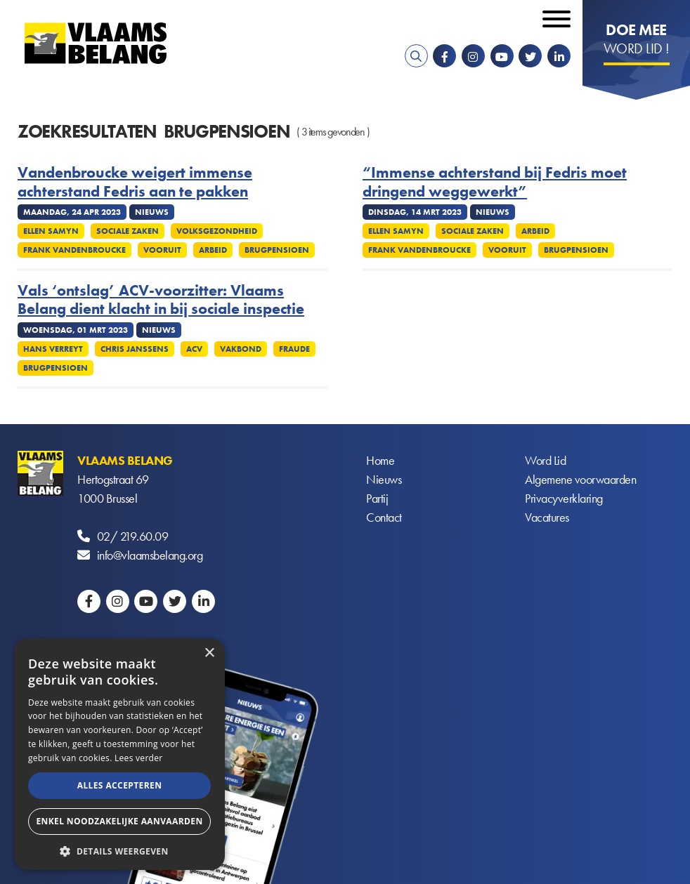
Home (380, 460)
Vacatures (547, 517)
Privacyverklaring (564, 498)
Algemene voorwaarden (580, 479)
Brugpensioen (277, 250)
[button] (119, 850)
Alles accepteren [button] (119, 785)
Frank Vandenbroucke (74, 250)
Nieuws (383, 479)
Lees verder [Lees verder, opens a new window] (139, 758)
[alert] (119, 754)
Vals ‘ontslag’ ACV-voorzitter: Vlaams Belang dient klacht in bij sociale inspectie (161, 300)
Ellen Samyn (51, 231)
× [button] (209, 653)
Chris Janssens (134, 349)
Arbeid (213, 250)
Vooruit (162, 250)
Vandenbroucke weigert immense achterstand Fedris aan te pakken (135, 182)
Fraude (294, 349)
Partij (377, 498)
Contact (384, 517)
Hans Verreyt (53, 349)
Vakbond (240, 349)
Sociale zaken (127, 231)
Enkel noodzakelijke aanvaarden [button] (119, 821)
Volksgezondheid (216, 231)
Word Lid (545, 460)
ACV (194, 349)
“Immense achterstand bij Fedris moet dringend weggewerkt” (495, 182)
